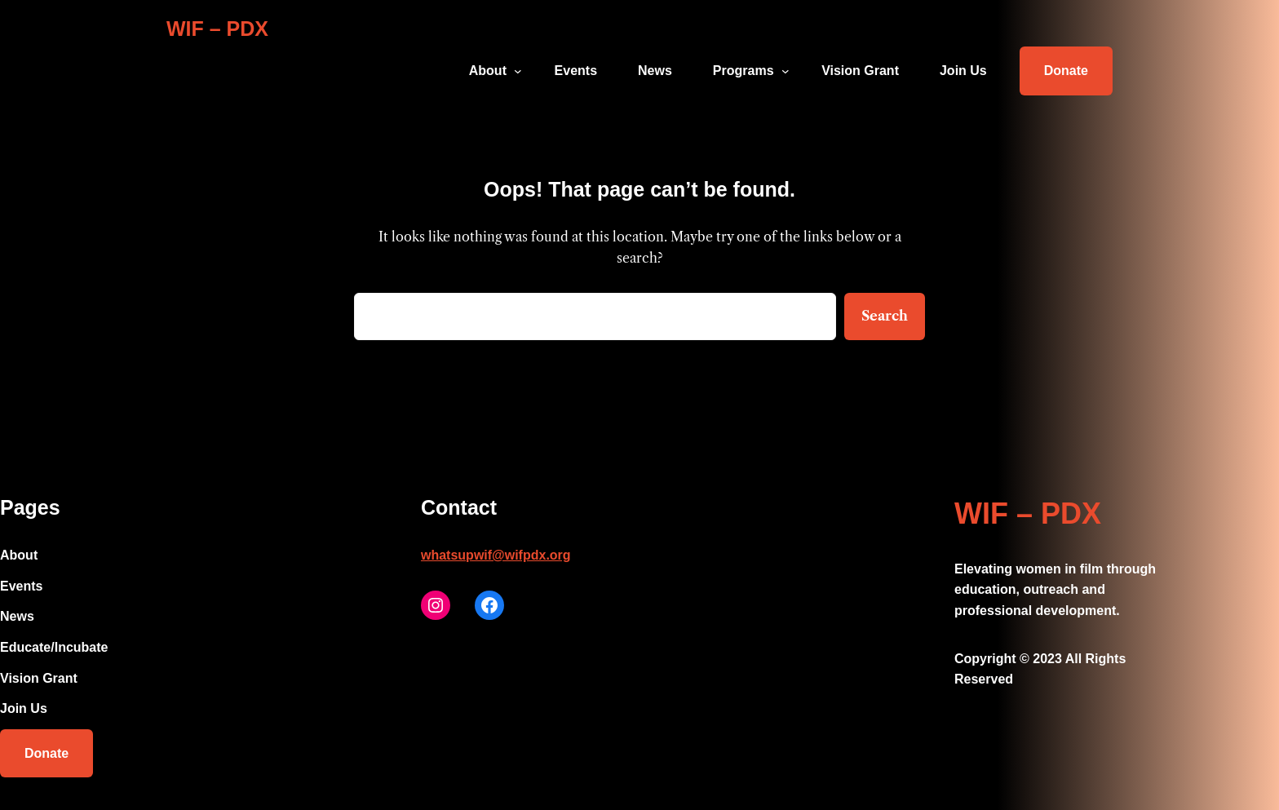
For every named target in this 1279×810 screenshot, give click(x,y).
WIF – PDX (217, 28)
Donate (1066, 70)
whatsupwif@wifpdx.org (496, 555)
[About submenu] (518, 71)
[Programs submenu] (785, 71)
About (488, 70)
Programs (743, 70)
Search (884, 316)
